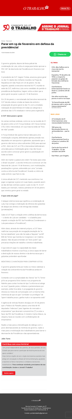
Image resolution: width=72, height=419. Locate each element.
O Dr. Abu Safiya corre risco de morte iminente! (60, 67)
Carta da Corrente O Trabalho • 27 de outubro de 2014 (60, 114)
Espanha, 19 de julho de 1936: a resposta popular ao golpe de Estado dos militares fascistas (60, 72)
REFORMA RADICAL (56, 88)
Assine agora (8, 373)
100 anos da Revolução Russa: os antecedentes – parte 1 (60, 104)
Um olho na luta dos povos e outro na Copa (61, 82)
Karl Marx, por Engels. (57, 118)
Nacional (9, 41)
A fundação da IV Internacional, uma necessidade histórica (60, 99)
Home (3, 41)
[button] (66, 8)
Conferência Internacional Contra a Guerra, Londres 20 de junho (61, 77)
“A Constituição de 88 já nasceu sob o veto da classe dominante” (60, 86)
